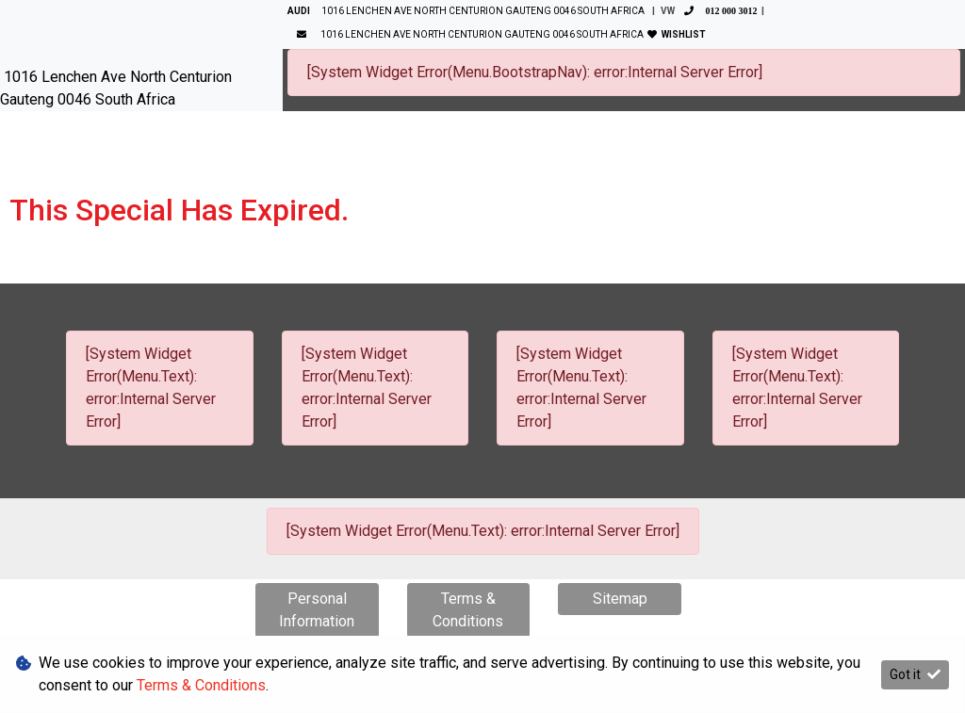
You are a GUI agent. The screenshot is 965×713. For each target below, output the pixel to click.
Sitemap (620, 599)
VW (711, 11)
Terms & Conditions (468, 610)
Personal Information (316, 610)
